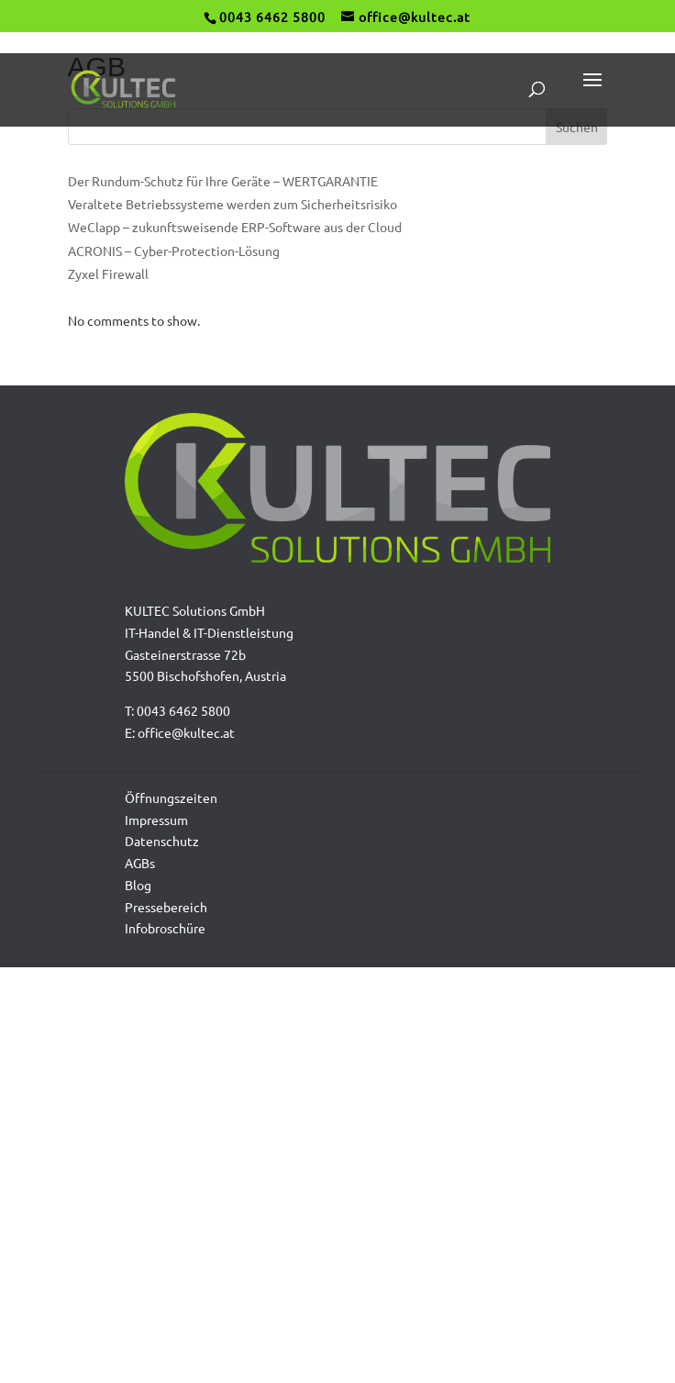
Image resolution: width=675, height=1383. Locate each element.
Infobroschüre (165, 928)
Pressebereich (166, 906)
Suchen (577, 126)
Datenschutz (162, 840)
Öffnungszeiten (171, 797)
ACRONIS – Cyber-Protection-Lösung (174, 250)
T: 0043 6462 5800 (177, 710)
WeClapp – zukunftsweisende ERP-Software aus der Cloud (235, 226)
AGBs (140, 862)
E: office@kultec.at (180, 732)
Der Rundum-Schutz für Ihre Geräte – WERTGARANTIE (223, 181)
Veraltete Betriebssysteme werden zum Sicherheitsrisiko (232, 203)
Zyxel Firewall (108, 273)
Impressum (156, 819)
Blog (138, 884)
